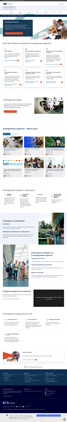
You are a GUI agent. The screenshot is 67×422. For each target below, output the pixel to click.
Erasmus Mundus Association (50, 380)
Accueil (5, 12)
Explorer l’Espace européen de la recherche (10, 298)
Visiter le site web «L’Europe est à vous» (56, 261)
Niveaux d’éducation (7, 380)
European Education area (8, 375)
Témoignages (60, 12)
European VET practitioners (50, 378)
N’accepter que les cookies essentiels (54, 415)
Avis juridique (42, 409)
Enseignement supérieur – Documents (25, 195)
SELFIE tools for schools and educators (31, 375)
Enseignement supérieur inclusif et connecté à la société (33, 73)
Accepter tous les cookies (41, 415)
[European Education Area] (8, 3)
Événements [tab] (15, 134)
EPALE (47, 377)
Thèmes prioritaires (7, 377)
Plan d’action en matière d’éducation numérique (32, 380)
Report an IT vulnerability (7, 409)
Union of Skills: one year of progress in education (32, 149)
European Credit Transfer (29, 378)
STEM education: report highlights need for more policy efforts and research (33, 170)
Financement (54, 12)
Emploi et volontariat (27, 352)
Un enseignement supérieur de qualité (11, 73)
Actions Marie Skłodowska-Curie (13, 334)
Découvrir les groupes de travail (10, 111)
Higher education (20, 15)
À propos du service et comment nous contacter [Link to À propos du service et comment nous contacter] (33, 391)
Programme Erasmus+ (12, 319)
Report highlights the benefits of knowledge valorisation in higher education (12, 149)
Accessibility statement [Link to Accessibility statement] (7, 396)
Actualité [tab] (6, 134)
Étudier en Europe (27, 377)
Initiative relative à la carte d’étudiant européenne (54, 52)
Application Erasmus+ (9, 195)
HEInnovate (40, 194)
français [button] (61, 4)
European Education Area (8, 389)
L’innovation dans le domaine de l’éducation (53, 73)
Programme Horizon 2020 (54, 319)
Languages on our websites (18, 409)
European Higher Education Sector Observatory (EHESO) (57, 196)
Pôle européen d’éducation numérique (51, 381)
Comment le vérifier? (20, 0)
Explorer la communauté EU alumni (12, 228)
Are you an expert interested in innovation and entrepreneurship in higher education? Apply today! (12, 170)
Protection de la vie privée (33, 409)
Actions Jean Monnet (32, 319)
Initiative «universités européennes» (33, 51)
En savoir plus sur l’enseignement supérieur (14, 33)
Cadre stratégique (27, 381)
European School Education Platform (51, 375)
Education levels (14, 15)
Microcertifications (8, 51)
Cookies (26, 409)
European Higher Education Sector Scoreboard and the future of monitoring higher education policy (55, 170)
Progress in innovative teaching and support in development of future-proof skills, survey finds (55, 149)
